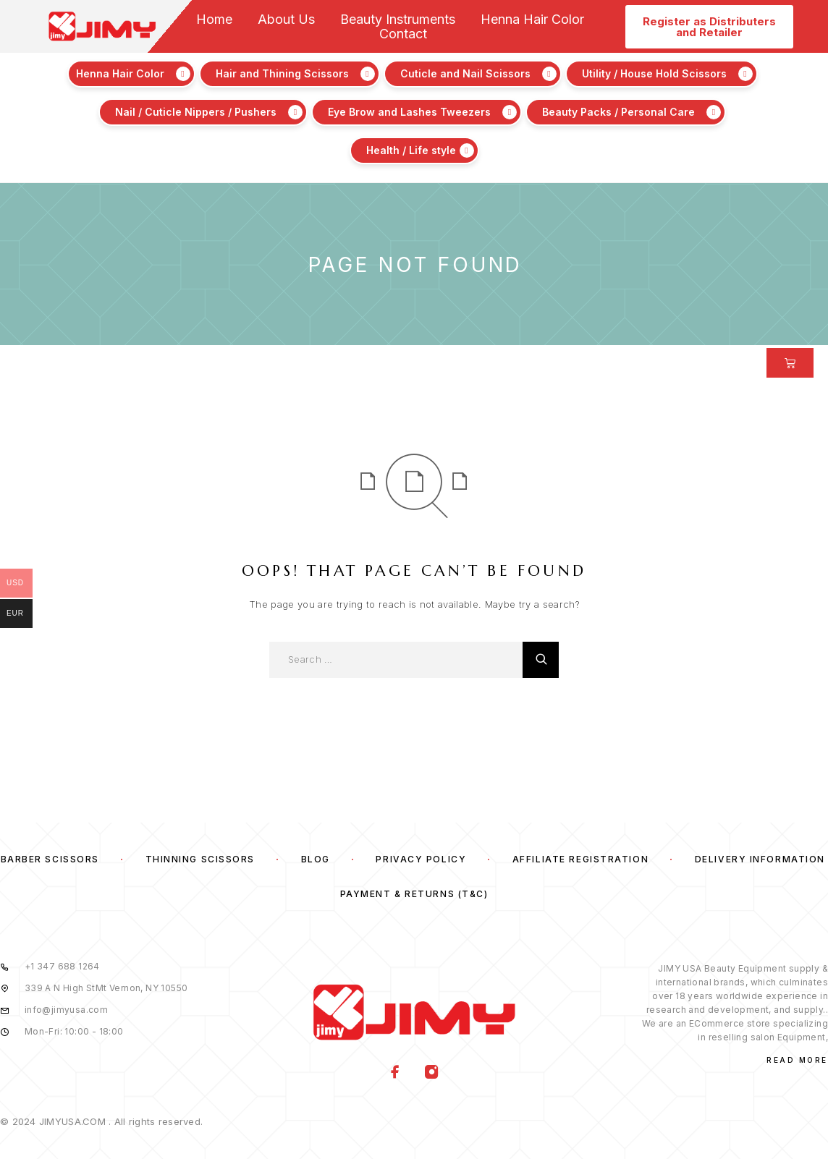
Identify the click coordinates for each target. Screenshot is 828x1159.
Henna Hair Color (532, 19)
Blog (315, 859)
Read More (797, 1060)
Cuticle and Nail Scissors (465, 73)
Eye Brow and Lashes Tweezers (409, 112)
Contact (403, 34)
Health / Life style (411, 150)
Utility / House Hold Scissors (654, 73)
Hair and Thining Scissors (282, 73)
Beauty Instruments (397, 19)
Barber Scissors (50, 859)
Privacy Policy (421, 859)
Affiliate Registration (580, 859)
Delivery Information (760, 859)
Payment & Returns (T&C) (414, 893)
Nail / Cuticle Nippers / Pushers (195, 112)
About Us (286, 19)
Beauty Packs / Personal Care (618, 112)
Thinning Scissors (200, 859)
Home (214, 19)
